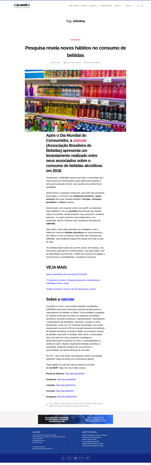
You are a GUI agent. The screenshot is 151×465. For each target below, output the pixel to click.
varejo (82, 408)
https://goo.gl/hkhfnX (65, 393)
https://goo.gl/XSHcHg (66, 387)
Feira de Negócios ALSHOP (90, 444)
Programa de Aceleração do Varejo (92, 448)
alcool (51, 406)
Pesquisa (84, 6)
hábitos (96, 406)
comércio (69, 406)
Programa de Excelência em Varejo (92, 446)
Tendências (75, 42)
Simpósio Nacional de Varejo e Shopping (94, 437)
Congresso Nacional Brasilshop (91, 439)
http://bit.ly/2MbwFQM (68, 399)
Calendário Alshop (106, 6)
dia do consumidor (87, 406)
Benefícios (92, 6)
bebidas (56, 406)
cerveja (62, 406)
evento (58, 65)
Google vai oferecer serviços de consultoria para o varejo (73, 291)
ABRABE (81, 142)
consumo (76, 406)
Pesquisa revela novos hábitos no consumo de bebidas (75, 53)
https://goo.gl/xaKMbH (75, 376)
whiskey (87, 408)
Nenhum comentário (94, 65)
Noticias (117, 6)
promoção (75, 408)
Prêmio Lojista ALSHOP (89, 441)
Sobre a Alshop (74, 6)
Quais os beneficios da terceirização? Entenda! (68, 276)
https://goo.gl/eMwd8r (67, 381)
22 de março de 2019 (73, 65)
